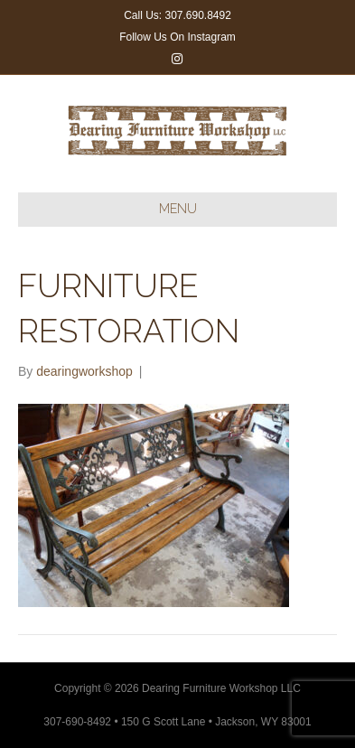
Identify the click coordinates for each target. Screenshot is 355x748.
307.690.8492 (197, 15)
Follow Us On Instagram (177, 37)
